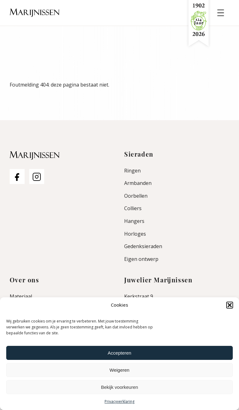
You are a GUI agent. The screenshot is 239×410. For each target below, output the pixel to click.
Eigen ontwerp (141, 259)
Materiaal (21, 296)
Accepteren (119, 353)
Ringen (132, 170)
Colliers (133, 208)
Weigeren (119, 370)
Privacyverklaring (119, 401)
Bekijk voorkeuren (119, 387)
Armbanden (138, 183)
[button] (230, 305)
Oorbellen (136, 195)
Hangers (134, 221)
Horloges (135, 233)
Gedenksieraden (143, 246)
